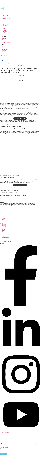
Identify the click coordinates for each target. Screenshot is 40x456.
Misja (5, 30)
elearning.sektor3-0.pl (33, 179)
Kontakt (3, 34)
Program (3, 39)
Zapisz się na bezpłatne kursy (20, 185)
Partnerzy (4, 41)
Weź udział (5, 11)
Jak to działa (4, 46)
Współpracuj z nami (7, 32)
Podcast (8, 23)
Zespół (5, 31)
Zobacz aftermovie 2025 (6, 42)
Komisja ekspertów (5, 49)
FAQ (3, 51)
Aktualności (6, 26)
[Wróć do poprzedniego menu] (1, 8)
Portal (5, 21)
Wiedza (4, 20)
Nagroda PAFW (7, 18)
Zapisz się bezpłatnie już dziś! (20, 118)
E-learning (6, 24)
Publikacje (6, 25)
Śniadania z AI (6, 17)
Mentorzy (4, 48)
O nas (4, 28)
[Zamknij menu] (5, 9)
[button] (2, 200)
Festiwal (6, 13)
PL (0, 53)
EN (0, 54)
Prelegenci (4, 38)
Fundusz (6, 15)
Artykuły (5, 23)
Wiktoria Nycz (21, 75)
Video (12, 23)
